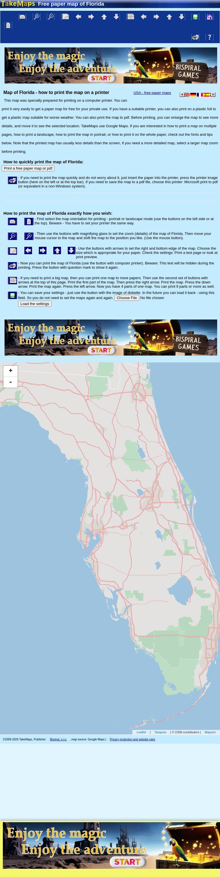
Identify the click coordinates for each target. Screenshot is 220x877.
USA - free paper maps (152, 93)
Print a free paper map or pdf (28, 168)
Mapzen (210, 732)
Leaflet (141, 732)
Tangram (160, 732)
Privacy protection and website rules (132, 739)
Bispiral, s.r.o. (58, 739)
